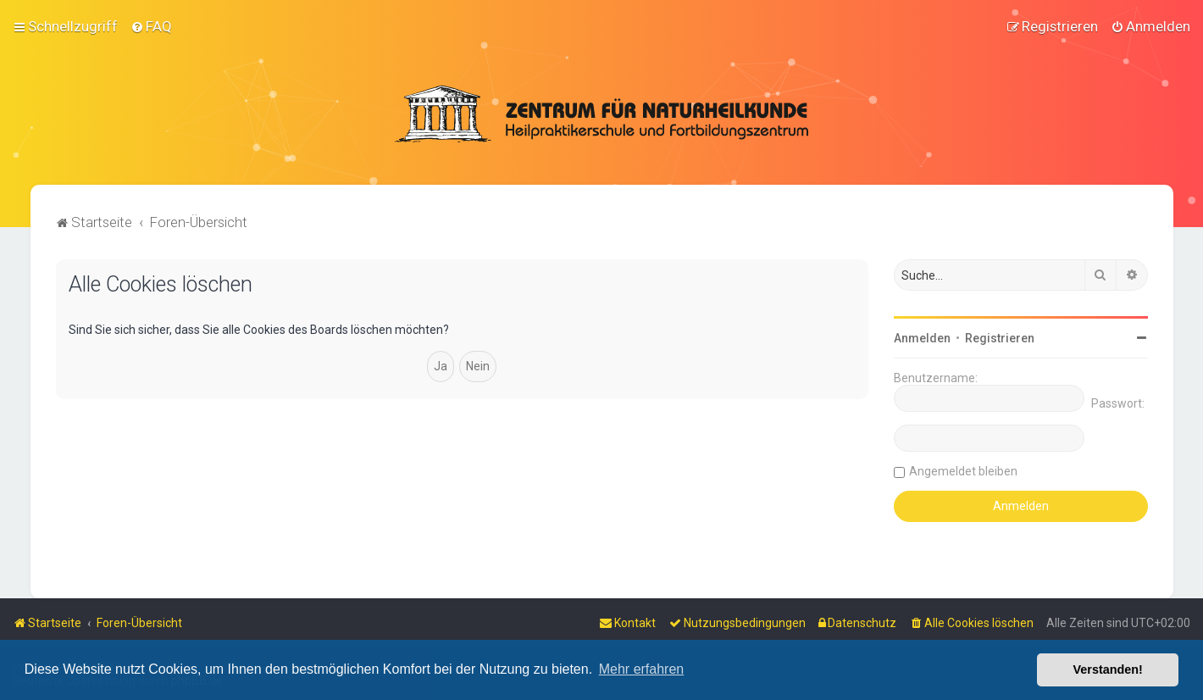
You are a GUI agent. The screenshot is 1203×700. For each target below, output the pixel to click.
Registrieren (999, 337)
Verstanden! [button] (1108, 669)
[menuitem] (151, 26)
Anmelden (922, 337)
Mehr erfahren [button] (642, 669)
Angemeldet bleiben (963, 470)
